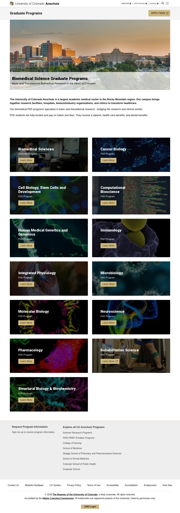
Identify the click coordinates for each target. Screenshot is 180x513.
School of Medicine (72, 448)
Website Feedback (34, 485)
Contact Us (13, 485)
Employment (150, 485)
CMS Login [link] (90, 506)
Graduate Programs (26, 13)
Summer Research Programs (77, 432)
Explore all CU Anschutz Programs (83, 427)
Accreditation (131, 485)
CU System (55, 485)
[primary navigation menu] (167, 3)
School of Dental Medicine (76, 458)
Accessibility (112, 485)
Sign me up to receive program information (33, 432)
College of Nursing (72, 443)
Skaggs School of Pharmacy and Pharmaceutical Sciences (92, 453)
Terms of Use (93, 485)
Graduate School (71, 469)
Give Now (167, 485)
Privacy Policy (74, 485)
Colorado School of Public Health (79, 464)
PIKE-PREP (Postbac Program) (78, 438)
